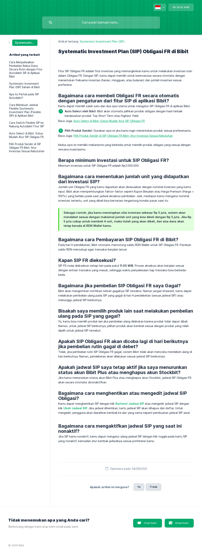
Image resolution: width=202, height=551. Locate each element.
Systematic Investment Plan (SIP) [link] (102, 41)
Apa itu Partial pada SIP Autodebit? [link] (24, 96)
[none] (159, 7)
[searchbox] (101, 22)
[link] (23, 42)
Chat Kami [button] (150, 523)
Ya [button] (138, 486)
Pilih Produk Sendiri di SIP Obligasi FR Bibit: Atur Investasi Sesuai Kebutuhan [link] (26, 148)
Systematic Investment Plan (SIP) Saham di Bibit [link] (24, 85)
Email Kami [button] (182, 523)
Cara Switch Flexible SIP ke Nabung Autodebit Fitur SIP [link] (26, 124)
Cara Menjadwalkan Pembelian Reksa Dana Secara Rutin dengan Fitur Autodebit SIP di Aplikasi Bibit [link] (25, 69)
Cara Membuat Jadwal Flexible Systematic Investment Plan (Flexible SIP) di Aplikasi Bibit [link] (25, 110)
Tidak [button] (153, 486)
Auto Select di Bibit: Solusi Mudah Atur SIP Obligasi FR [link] (26, 135)
